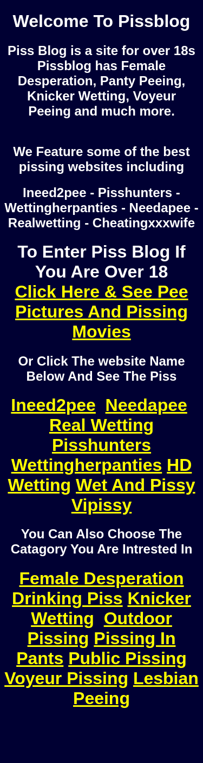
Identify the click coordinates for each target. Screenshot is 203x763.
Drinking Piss (67, 598)
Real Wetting (101, 425)
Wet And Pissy (135, 485)
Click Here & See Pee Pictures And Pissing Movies (101, 311)
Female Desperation (101, 578)
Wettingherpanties (86, 465)
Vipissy (101, 505)
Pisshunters (101, 445)
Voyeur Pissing (66, 678)
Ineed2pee (53, 405)
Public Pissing (127, 658)
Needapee (146, 405)
